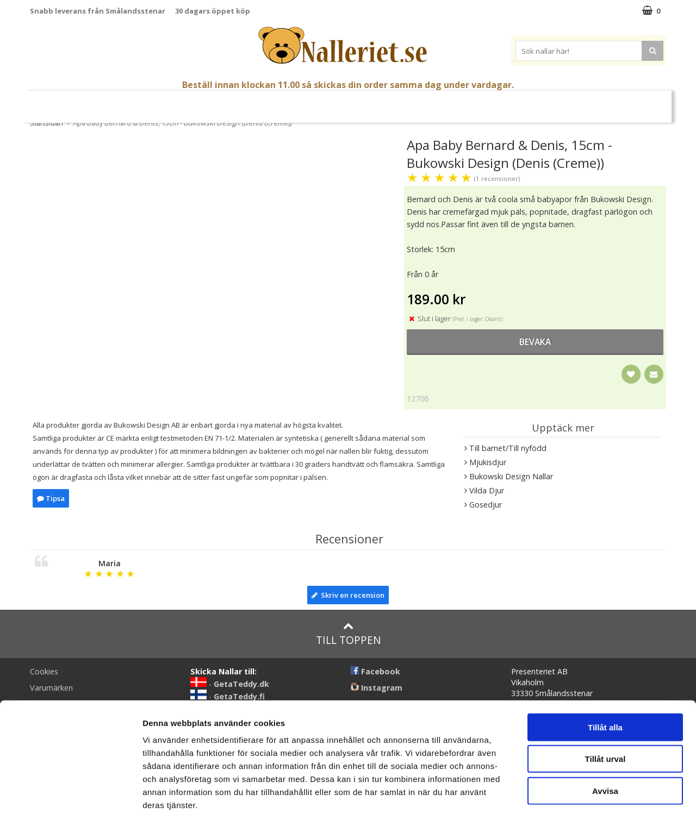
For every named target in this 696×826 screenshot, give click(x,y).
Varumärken (576, 102)
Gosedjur (269, 102)
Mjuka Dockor (336, 102)
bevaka (535, 342)
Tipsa (51, 498)
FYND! (625, 102)
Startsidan (46, 123)
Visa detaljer (591, 804)
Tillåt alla (605, 682)
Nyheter (73, 102)
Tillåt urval (605, 714)
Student (168, 102)
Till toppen (348, 634)
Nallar (217, 102)
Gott (453, 102)
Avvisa (605, 746)
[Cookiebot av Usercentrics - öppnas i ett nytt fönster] (70, 805)
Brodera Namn (504, 102)
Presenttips (407, 102)
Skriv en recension (348, 595)
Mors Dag (121, 102)
